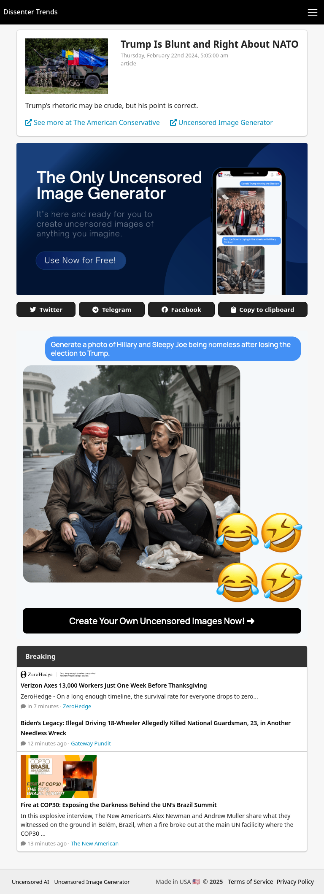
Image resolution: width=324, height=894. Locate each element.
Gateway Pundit (91, 743)
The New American (95, 843)
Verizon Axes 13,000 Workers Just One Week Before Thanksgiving (114, 685)
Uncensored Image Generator (92, 882)
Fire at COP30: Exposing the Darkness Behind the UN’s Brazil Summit (119, 805)
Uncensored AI (30, 882)
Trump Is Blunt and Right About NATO (210, 44)
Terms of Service (250, 882)
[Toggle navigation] (312, 12)
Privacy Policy (295, 882)
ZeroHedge (77, 706)
